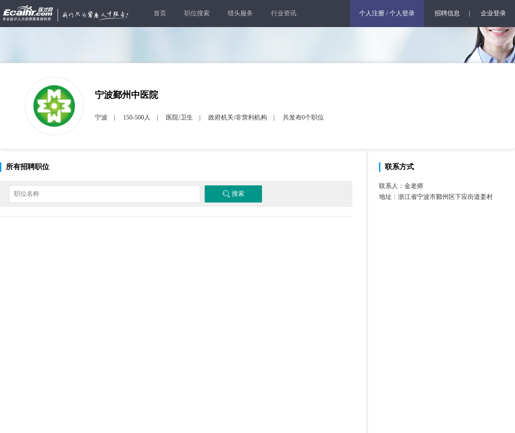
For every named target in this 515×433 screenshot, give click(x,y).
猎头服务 (240, 13)
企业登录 (493, 13)
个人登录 (402, 13)
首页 (160, 13)
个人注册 (371, 13)
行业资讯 (283, 13)
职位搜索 (197, 13)
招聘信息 (447, 13)
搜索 (233, 194)
